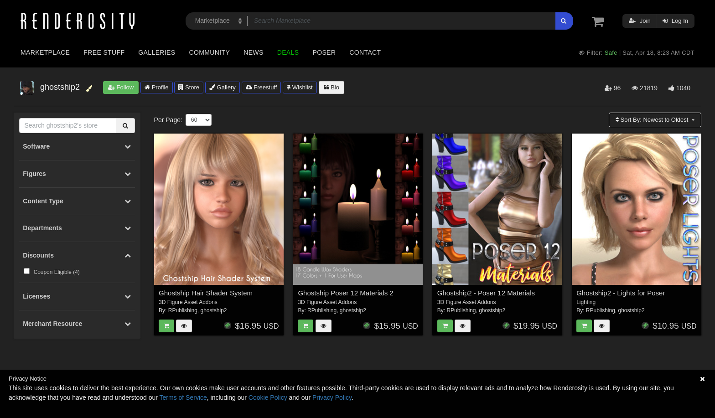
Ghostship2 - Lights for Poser (620, 293)
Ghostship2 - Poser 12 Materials (486, 293)
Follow (121, 87)
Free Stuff (103, 52)
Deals (288, 52)
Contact (365, 52)
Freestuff (261, 87)
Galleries (156, 52)
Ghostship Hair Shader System (206, 293)
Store (188, 87)
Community (209, 52)
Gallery (222, 87)
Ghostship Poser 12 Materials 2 (345, 293)
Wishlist (299, 87)
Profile (156, 87)
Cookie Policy (268, 397)
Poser (324, 52)
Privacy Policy (332, 397)
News (253, 52)
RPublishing (182, 310)
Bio (331, 87)
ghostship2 (213, 310)
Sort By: (653, 119)
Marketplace (45, 52)
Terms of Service (183, 397)
